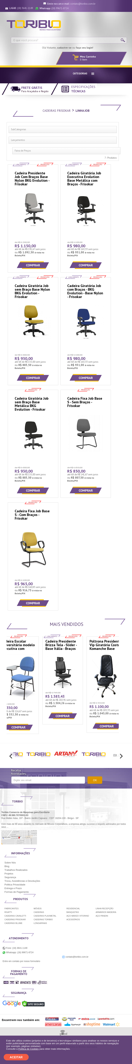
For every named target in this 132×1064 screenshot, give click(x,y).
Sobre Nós (10, 862)
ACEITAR (16, 1057)
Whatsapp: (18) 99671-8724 (18, 952)
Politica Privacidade (14, 884)
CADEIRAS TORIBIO (43, 919)
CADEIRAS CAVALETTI (15, 916)
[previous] (12, 686)
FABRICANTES (11, 908)
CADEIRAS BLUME (13, 923)
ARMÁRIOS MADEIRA (106, 912)
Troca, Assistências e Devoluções (22, 881)
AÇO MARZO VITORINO (78, 916)
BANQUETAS (73, 912)
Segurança (10, 877)
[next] (113, 686)
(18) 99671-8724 (54, 8)
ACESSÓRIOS (73, 919)
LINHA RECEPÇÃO (104, 908)
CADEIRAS (39, 912)
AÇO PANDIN (102, 916)
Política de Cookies (28, 1049)
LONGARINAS (40, 923)
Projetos (8, 873)
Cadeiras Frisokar (57, 111)
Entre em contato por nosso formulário (21, 961)
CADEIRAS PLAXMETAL (45, 916)
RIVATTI (8, 912)
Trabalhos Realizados (15, 870)
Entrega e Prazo (13, 888)
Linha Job (83, 111)
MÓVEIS (38, 908)
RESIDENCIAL (73, 908)
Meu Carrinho (88, 56)
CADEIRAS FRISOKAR (15, 919)
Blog (6, 866)
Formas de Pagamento (16, 892)
